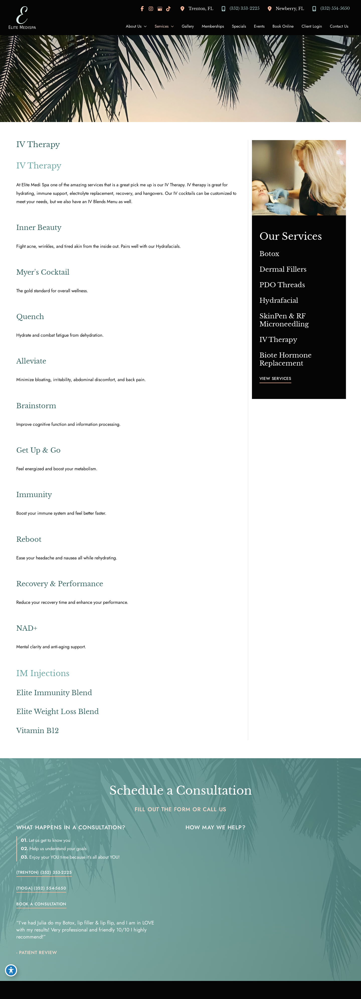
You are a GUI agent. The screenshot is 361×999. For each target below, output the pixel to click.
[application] (144, 26)
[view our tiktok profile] (168, 8)
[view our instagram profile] (151, 8)
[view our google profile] (159, 8)
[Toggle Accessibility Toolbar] (11, 970)
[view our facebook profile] (142, 8)
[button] (275, 379)
